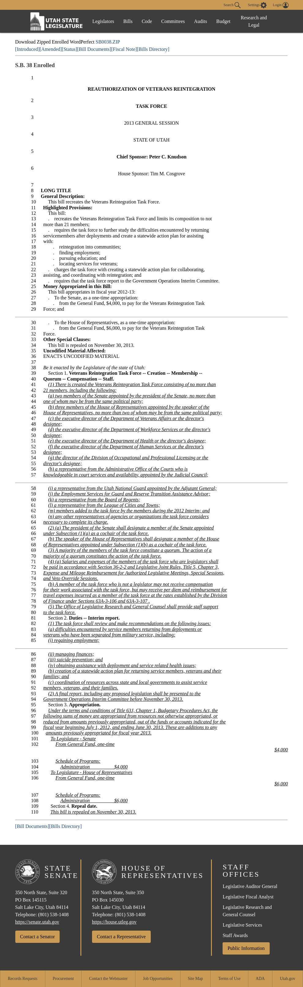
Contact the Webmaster (108, 978)
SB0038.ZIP (108, 41)
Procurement (63, 978)
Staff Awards (235, 935)
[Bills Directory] (153, 49)
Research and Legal (254, 21)
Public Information (245, 948)
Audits (200, 21)
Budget (223, 21)
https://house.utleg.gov (114, 921)
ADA (260, 978)
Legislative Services (242, 925)
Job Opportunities (157, 978)
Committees (173, 21)
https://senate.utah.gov (37, 921)
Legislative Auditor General (250, 886)
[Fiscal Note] (124, 49)
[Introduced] (27, 49)
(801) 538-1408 (53, 914)
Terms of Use (229, 978)
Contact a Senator (37, 936)
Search (232, 5)
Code (147, 21)
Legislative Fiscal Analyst (248, 896)
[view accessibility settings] (257, 5)
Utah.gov (287, 978)
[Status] (69, 49)
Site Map (195, 978)
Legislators (103, 21)
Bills (127, 21)
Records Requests (22, 978)
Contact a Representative (121, 936)
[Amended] (51, 49)
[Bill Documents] (94, 49)
